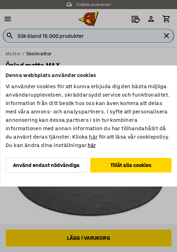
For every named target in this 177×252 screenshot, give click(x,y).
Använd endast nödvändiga (46, 165)
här (93, 136)
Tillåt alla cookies (130, 165)
